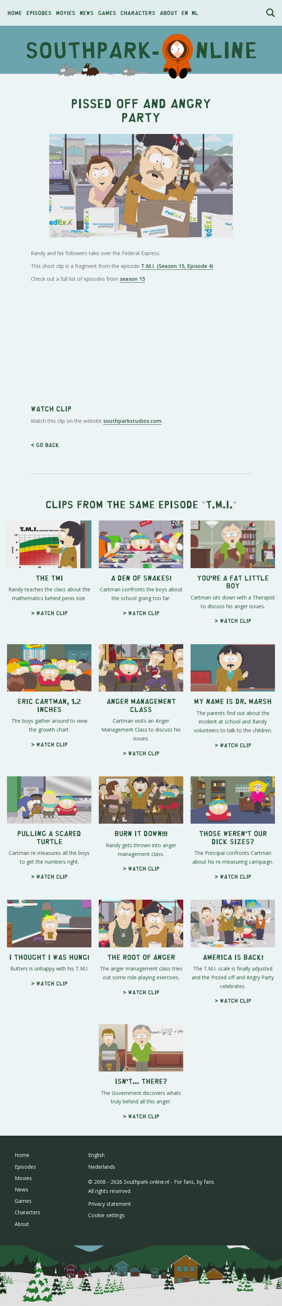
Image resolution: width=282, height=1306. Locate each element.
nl (195, 12)
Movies (65, 12)
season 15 (132, 381)
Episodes (38, 12)
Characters (137, 12)
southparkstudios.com (132, 523)
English (96, 1257)
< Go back (45, 547)
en (184, 12)
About (168, 12)
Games (107, 12)
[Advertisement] (141, 132)
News (87, 12)
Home (14, 12)
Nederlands (101, 1269)
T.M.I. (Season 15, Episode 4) (177, 368)
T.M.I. (219, 606)
